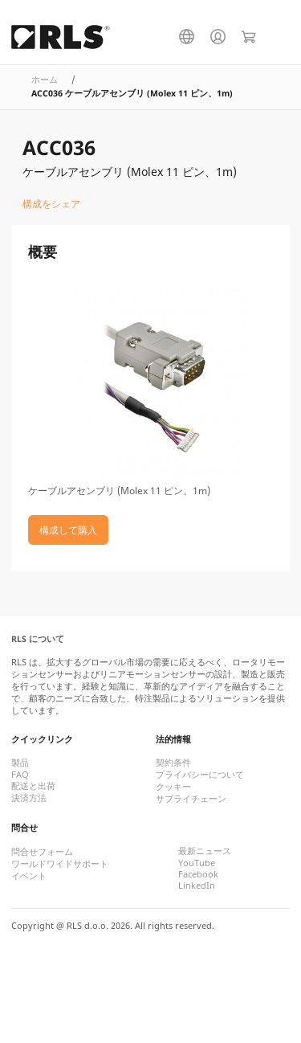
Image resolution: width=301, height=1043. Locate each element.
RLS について (37, 638)
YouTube (196, 863)
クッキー (173, 786)
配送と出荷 (33, 785)
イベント (29, 875)
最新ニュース (204, 851)
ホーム (44, 79)
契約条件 (173, 762)
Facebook (198, 874)
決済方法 (29, 798)
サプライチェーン (191, 798)
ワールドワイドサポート (59, 863)
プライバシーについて (200, 774)
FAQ (20, 774)
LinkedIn (196, 885)
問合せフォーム (42, 851)
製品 (20, 762)
